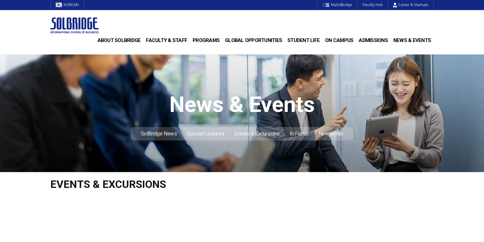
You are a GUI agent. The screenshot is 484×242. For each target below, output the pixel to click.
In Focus (299, 133)
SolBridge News (159, 133)
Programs (206, 40)
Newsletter (331, 133)
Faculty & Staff (166, 40)
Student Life (303, 40)
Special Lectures (205, 133)
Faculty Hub (373, 5)
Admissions (373, 40)
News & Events (412, 40)
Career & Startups (410, 5)
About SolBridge (119, 40)
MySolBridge (337, 5)
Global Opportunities (253, 40)
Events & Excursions (256, 133)
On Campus (339, 40)
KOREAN (67, 5)
